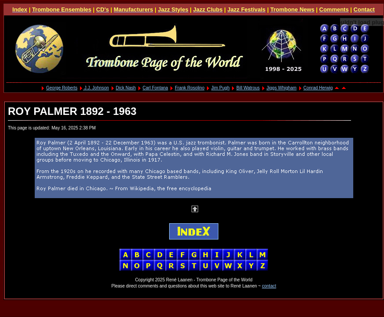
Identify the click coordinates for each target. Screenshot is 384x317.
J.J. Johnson (96, 87)
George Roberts (61, 87)
